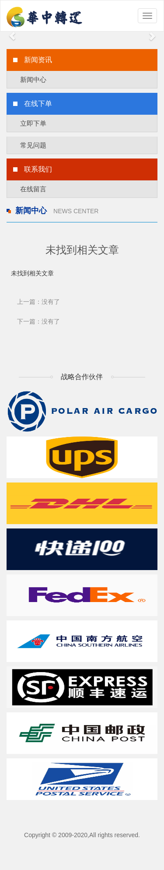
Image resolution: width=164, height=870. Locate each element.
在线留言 (33, 189)
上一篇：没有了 (38, 301)
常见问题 (33, 145)
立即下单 (33, 123)
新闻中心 (33, 79)
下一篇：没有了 (38, 321)
